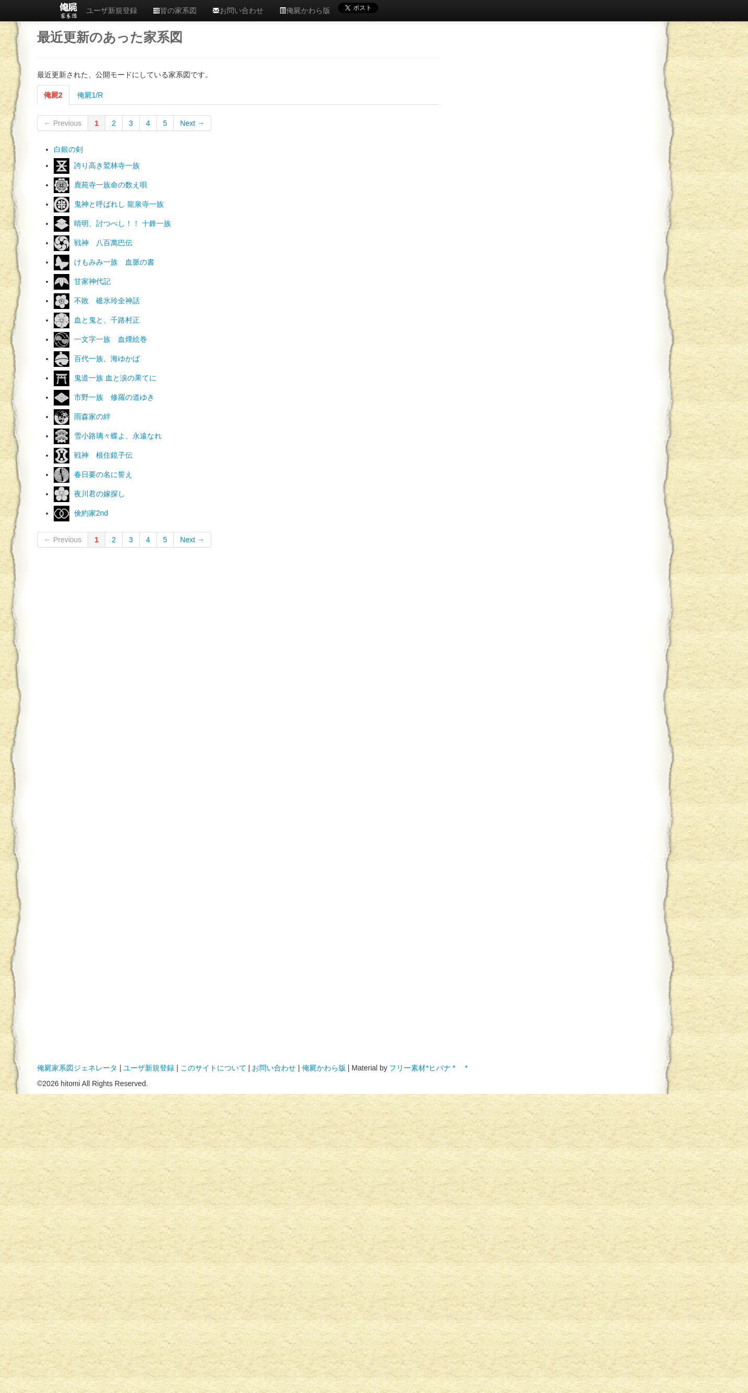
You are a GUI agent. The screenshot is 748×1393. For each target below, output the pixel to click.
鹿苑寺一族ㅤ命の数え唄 (110, 185)
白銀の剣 (68, 149)
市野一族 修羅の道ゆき (114, 397)
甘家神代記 (92, 281)
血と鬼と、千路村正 (107, 320)
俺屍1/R (90, 95)
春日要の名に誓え (103, 474)
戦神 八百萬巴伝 (103, 243)
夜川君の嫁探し (99, 494)
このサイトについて (213, 1068)
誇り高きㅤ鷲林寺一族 (107, 165)
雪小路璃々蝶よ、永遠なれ (118, 436)
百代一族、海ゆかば (107, 358)
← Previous (62, 123)
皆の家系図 (175, 10)
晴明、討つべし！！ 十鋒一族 (122, 223)
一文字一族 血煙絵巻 (110, 339)
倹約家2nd (91, 513)
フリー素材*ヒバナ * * (428, 1068)
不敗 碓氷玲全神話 (107, 300)
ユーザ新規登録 (111, 10)
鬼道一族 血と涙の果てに (115, 378)
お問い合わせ (237, 10)
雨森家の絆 (92, 416)
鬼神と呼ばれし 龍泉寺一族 (119, 204)
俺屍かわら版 (304, 10)
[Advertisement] (510, 130)
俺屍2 (53, 95)
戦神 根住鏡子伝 (103, 455)
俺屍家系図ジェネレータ (77, 1068)
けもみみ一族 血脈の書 (114, 262)
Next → (192, 123)
